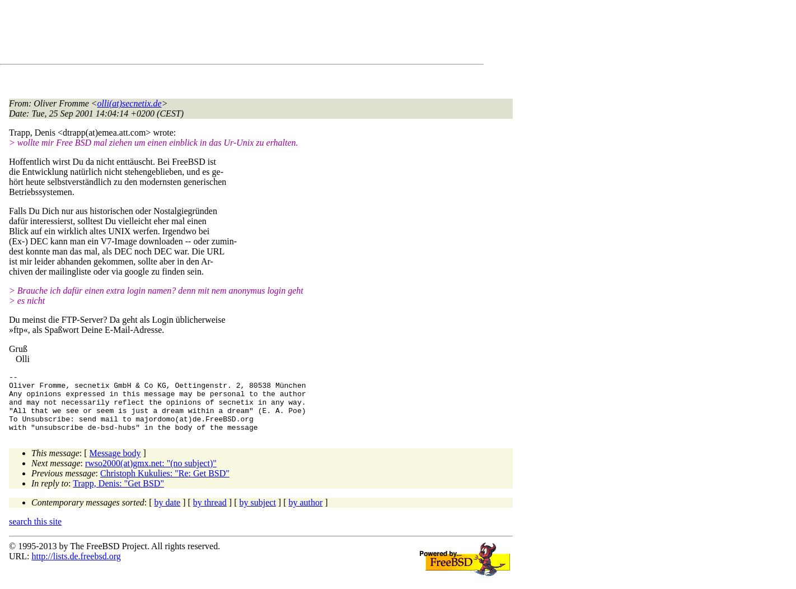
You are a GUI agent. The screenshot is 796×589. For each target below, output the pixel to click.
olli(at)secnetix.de (129, 103)
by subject (258, 514)
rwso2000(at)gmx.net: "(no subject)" (151, 475)
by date (167, 514)
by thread (210, 514)
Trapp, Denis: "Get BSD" (118, 495)
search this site (35, 533)
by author (305, 514)
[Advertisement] (212, 34)
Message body (115, 465)
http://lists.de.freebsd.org (75, 568)
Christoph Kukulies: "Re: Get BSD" (165, 485)
